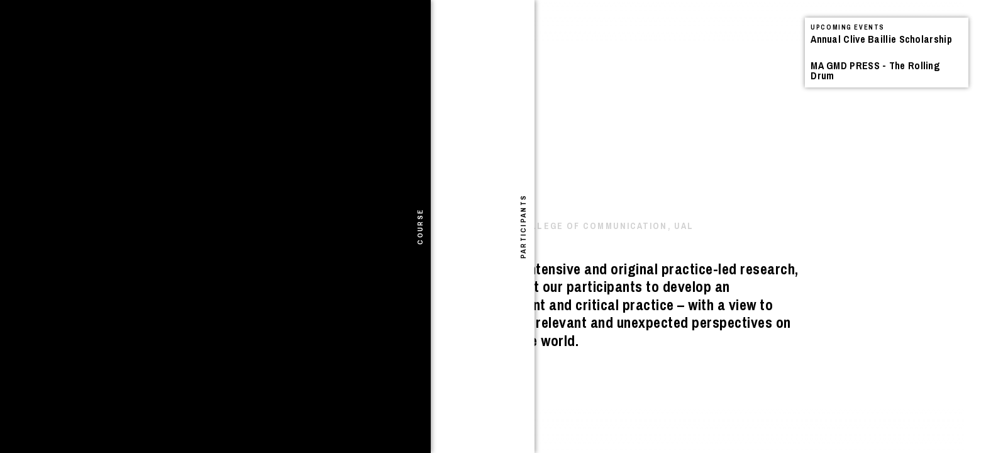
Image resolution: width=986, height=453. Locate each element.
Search (304, 29)
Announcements (109, 40)
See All (398, 42)
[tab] (11, 226)
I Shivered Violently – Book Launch (170, 77)
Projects (210, 40)
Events (169, 40)
